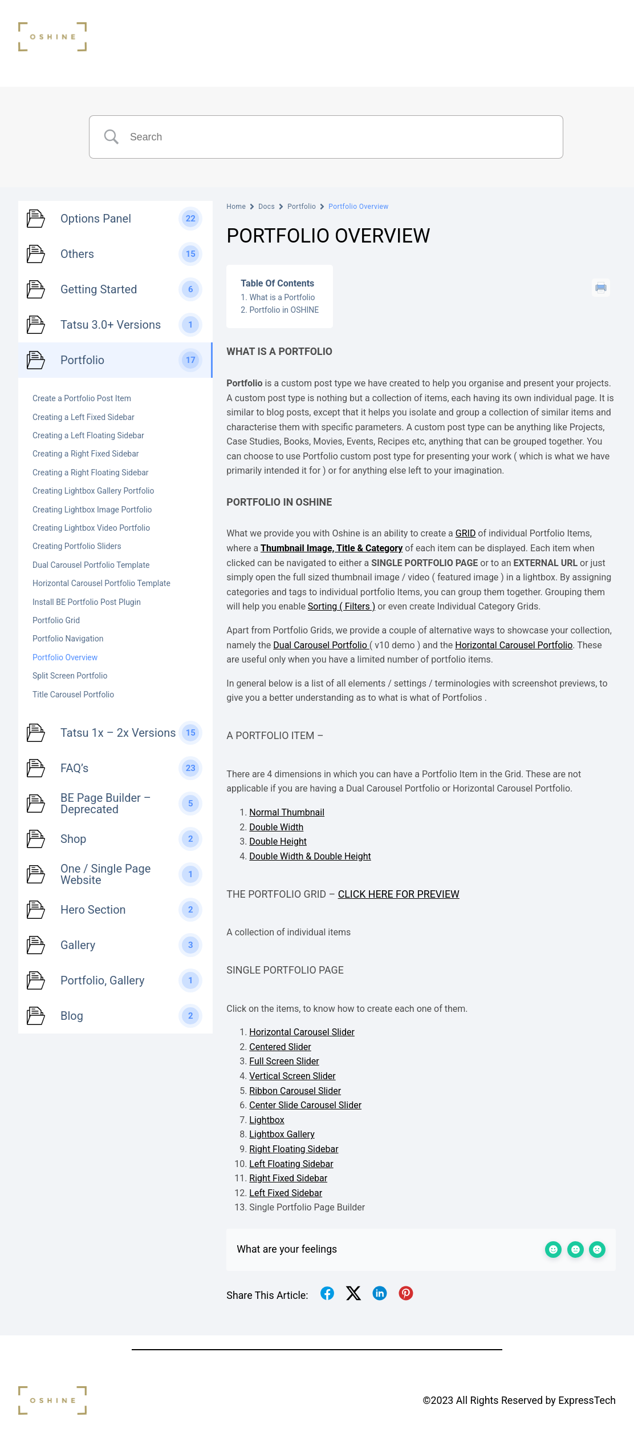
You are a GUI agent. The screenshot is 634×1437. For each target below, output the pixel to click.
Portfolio (301, 207)
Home (236, 207)
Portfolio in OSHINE (284, 309)
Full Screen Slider (284, 1061)
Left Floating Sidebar (291, 1164)
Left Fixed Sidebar (285, 1193)
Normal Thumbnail (286, 812)
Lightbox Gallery (281, 1134)
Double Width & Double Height (310, 856)
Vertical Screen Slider (292, 1076)
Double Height (278, 841)
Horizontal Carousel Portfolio (513, 645)
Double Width (276, 827)
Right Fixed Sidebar (288, 1178)
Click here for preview (399, 894)
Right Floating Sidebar (293, 1149)
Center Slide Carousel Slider (305, 1105)
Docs (266, 207)
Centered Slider (280, 1047)
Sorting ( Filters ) (341, 606)
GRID (466, 533)
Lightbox (266, 1120)
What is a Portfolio (282, 297)
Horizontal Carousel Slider (302, 1032)
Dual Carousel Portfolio (321, 645)
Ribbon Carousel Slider (295, 1090)
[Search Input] (340, 137)
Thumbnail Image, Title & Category (332, 548)
